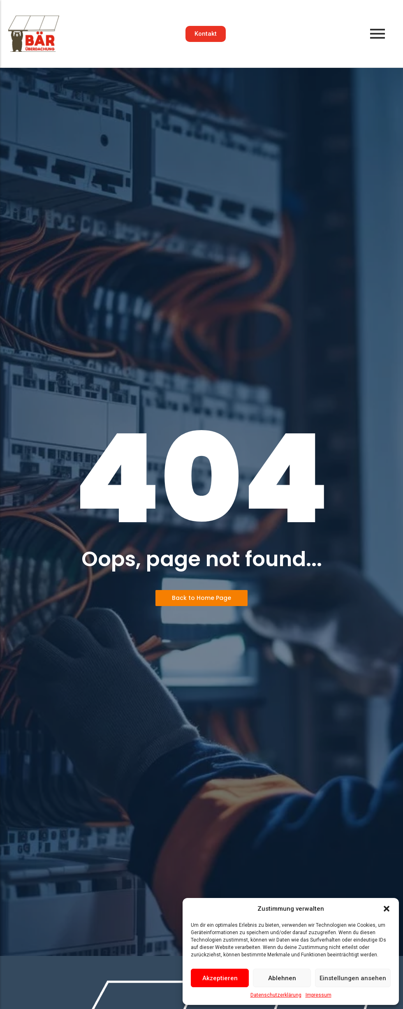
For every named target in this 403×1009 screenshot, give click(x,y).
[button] (386, 909)
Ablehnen (282, 978)
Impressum (318, 995)
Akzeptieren (220, 978)
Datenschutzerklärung (275, 995)
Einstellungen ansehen (353, 978)
